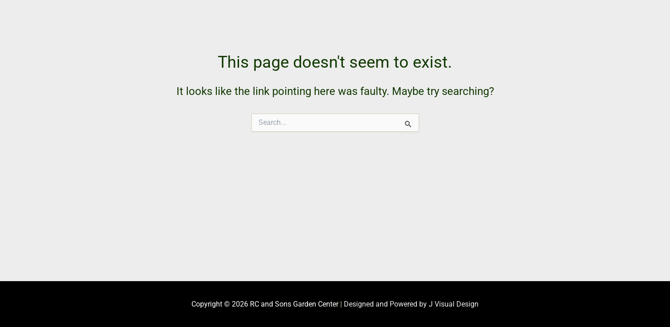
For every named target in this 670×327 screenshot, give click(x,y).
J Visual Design (454, 304)
